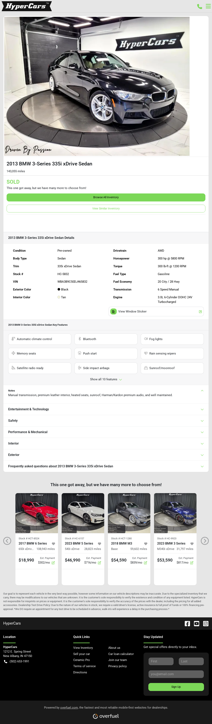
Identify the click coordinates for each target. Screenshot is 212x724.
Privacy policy (117, 666)
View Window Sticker (156, 311)
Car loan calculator (121, 654)
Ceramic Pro (81, 660)
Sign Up (176, 686)
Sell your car (81, 654)
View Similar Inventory (106, 208)
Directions (80, 672)
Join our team (117, 660)
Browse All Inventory (106, 197)
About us (114, 648)
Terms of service (84, 666)
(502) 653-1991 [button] (16, 661)
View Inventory (83, 648)
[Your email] (176, 674)
